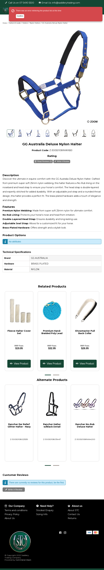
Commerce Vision (23, 560)
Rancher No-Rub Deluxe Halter (85, 425)
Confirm (20, 16)
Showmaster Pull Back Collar (85, 332)
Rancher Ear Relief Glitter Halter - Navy (19, 425)
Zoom (94, 121)
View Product (20, 363)
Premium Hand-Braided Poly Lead (51, 332)
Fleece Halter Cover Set (19, 332)
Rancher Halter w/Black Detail (52, 425)
